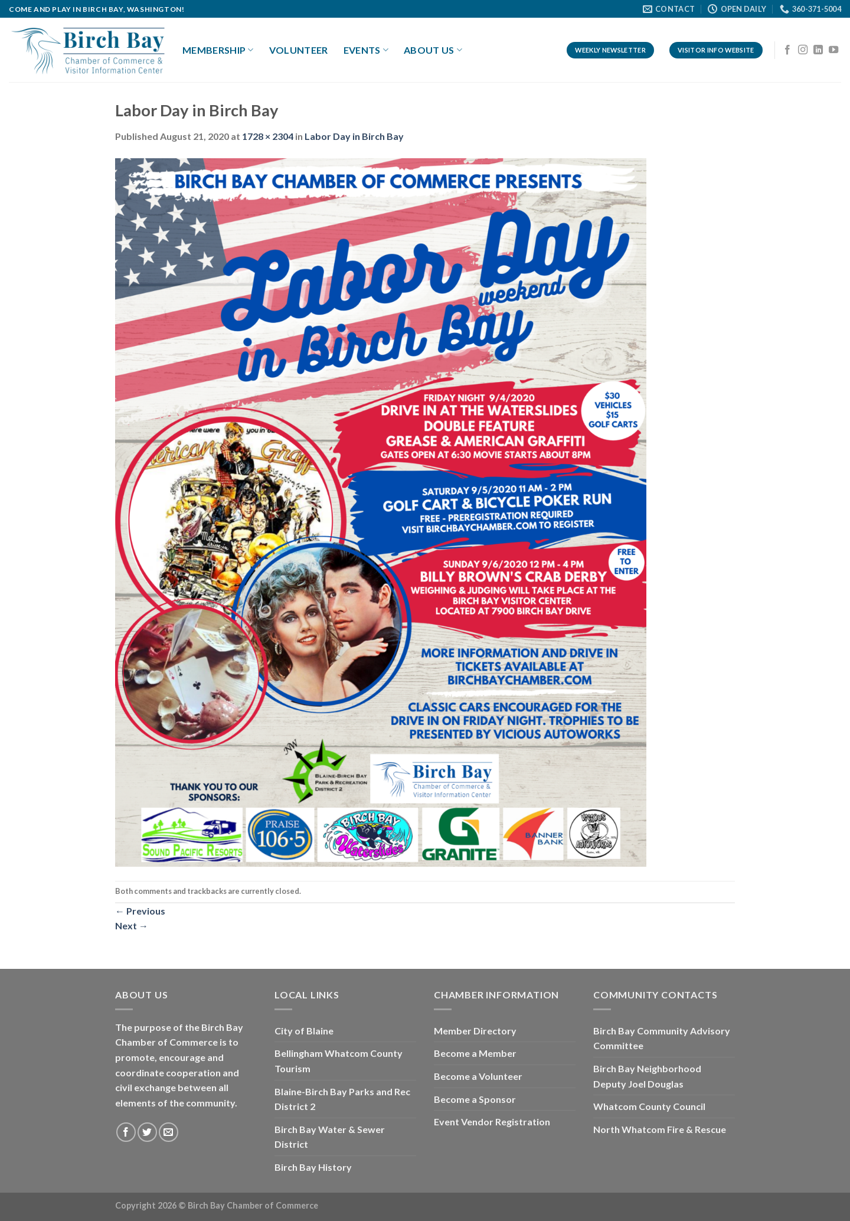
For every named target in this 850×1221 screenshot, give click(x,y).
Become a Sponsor (475, 1099)
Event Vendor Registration (492, 1121)
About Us (433, 50)
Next (131, 925)
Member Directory (475, 1030)
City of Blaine (304, 1030)
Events (366, 50)
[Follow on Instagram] (803, 50)
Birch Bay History (313, 1167)
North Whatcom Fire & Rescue (659, 1129)
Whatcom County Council (649, 1106)
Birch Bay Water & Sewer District (329, 1137)
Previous (140, 910)
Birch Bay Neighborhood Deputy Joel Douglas (647, 1076)
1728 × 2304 (267, 136)
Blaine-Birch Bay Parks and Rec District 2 (342, 1099)
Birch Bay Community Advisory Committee (661, 1038)
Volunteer (298, 50)
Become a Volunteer (478, 1076)
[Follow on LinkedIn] (818, 50)
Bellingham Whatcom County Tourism (338, 1060)
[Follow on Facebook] (787, 50)
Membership (218, 50)
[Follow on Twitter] (147, 1132)
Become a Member (475, 1053)
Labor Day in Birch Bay (354, 136)
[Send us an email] (168, 1132)
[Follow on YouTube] (833, 50)
